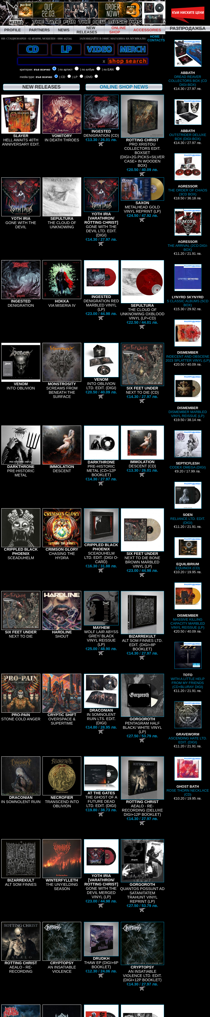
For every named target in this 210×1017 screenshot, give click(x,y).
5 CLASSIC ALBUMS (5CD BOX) (187, 285)
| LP (75, 76)
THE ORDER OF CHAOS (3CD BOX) (187, 174)
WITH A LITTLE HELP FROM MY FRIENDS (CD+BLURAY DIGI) (187, 665)
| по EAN (108, 69)
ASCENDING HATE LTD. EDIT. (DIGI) (188, 722)
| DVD (88, 76)
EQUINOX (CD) (187, 553)
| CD (62, 76)
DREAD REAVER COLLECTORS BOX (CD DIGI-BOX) (187, 63)
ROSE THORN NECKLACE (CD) (187, 776)
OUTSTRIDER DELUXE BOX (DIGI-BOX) (187, 120)
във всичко (42, 69)
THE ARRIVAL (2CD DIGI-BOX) (188, 230)
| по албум (87, 69)
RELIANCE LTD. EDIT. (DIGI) (187, 503)
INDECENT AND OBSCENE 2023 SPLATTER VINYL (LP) (187, 340)
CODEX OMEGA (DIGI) (188, 449)
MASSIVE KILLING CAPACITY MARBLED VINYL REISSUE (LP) (187, 605)
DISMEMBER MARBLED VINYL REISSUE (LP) (188, 396)
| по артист (65, 69)
